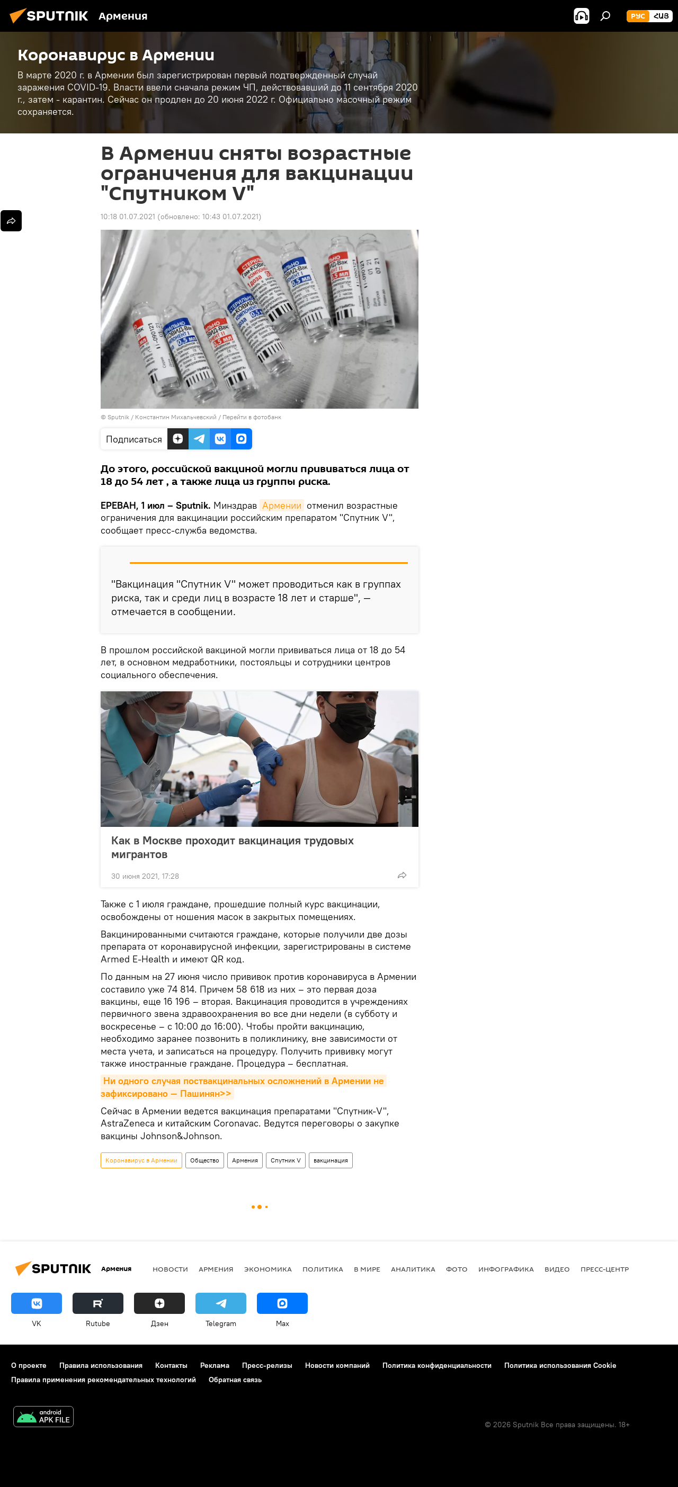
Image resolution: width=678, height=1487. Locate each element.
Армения (245, 1160)
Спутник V (286, 1160)
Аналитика (413, 1269)
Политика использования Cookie (560, 1365)
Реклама (214, 1365)
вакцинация (331, 1160)
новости (170, 1269)
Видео (557, 1269)
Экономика (268, 1269)
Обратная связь (235, 1379)
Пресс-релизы (267, 1365)
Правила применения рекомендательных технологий (103, 1379)
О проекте (29, 1365)
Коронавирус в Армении (141, 1160)
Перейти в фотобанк (251, 417)
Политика (322, 1269)
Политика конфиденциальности (437, 1365)
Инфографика (506, 1269)
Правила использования (100, 1365)
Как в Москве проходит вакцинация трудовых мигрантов (232, 847)
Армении (281, 505)
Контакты (171, 1365)
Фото (457, 1269)
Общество (204, 1160)
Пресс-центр (605, 1269)
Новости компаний (337, 1365)
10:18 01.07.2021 (128, 216)
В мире (367, 1269)
